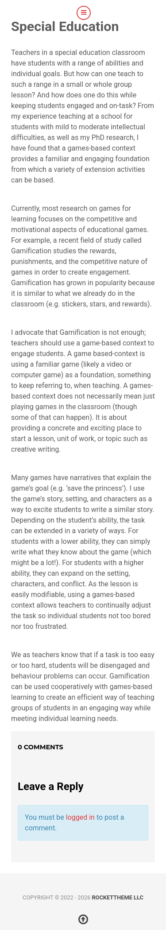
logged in (80, 817)
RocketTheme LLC (117, 897)
